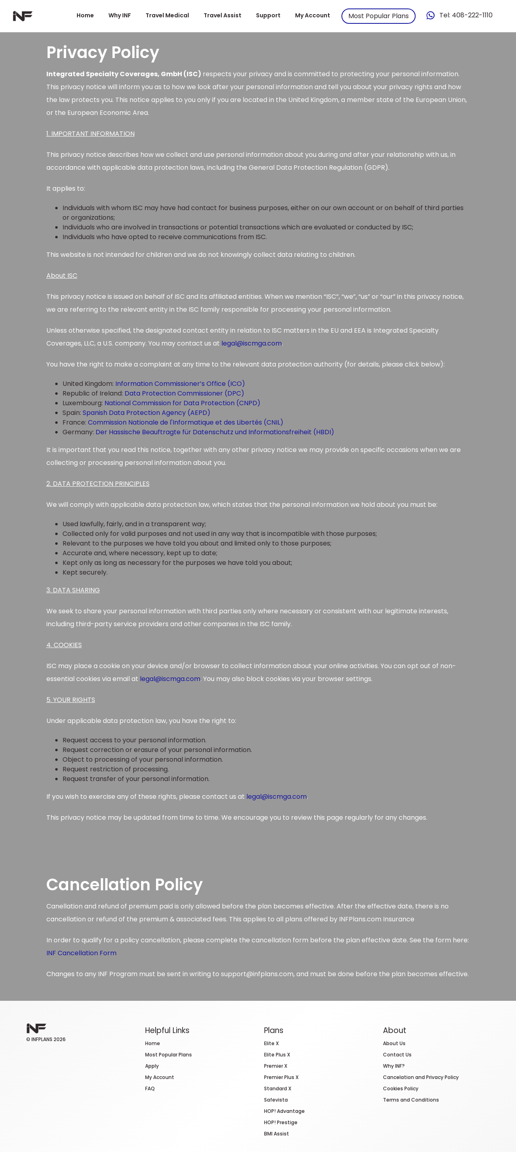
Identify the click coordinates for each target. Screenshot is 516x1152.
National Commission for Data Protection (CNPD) (182, 403)
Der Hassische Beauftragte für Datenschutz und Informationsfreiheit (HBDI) (215, 432)
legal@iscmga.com (251, 343)
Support (268, 15)
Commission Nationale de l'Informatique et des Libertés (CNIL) (185, 422)
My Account (312, 15)
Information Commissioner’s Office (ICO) (180, 383)
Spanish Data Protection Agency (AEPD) (146, 412)
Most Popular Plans (378, 16)
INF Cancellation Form (81, 953)
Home (85, 15)
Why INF (119, 15)
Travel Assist (222, 15)
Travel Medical (167, 15)
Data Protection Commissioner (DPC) (184, 393)
